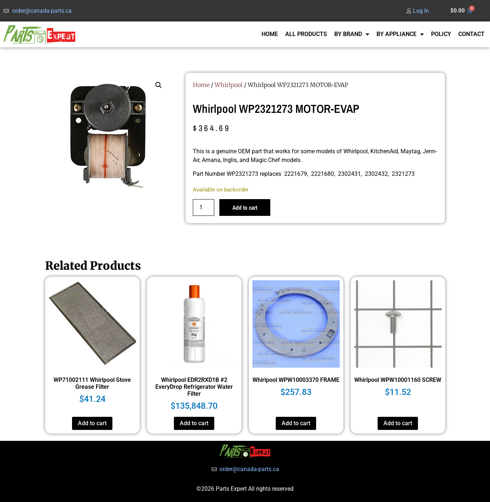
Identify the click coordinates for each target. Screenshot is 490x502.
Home (201, 84)
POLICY (441, 34)
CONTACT (471, 34)
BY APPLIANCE (400, 34)
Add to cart (244, 207)
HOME (270, 34)
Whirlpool (229, 84)
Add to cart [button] (92, 423)
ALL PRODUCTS (306, 34)
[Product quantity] (203, 207)
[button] (158, 85)
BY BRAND (351, 34)
